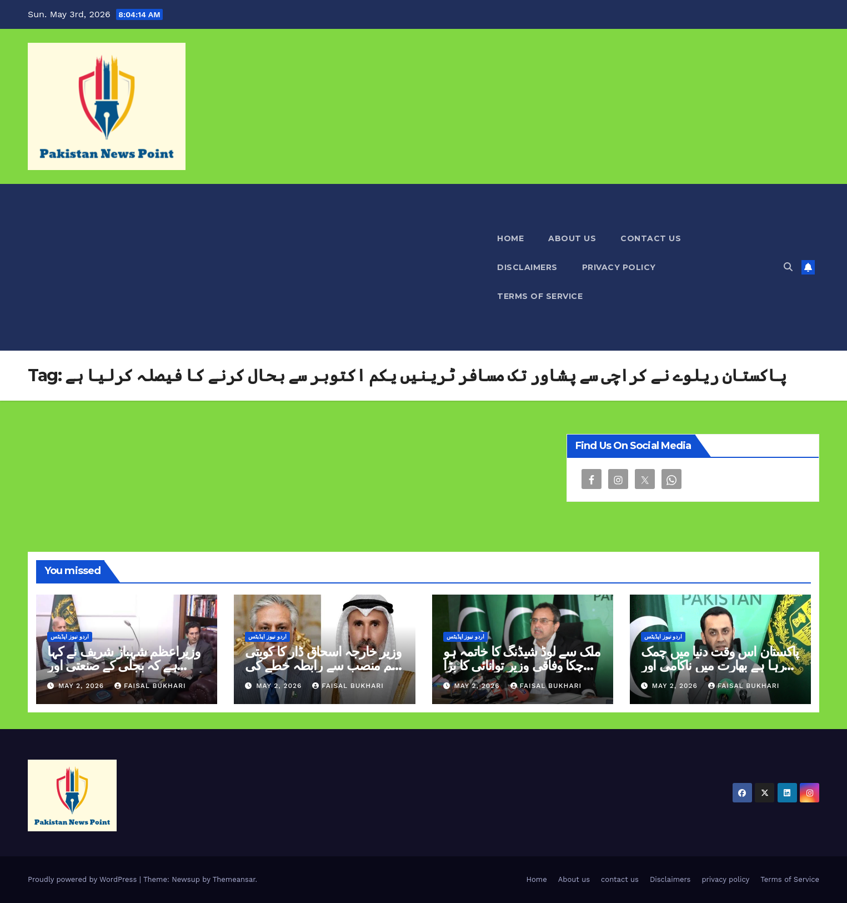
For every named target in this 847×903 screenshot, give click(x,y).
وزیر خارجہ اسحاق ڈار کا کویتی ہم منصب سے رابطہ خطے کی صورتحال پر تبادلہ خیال (323, 665)
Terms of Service (540, 296)
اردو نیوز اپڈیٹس (70, 636)
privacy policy (619, 267)
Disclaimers (527, 267)
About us (572, 238)
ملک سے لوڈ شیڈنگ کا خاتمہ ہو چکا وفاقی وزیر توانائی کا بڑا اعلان (521, 665)
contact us (650, 238)
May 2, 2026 (82, 686)
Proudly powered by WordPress (83, 879)
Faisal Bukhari (150, 686)
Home (510, 238)
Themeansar (234, 879)
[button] (788, 267)
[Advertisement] (256, 267)
